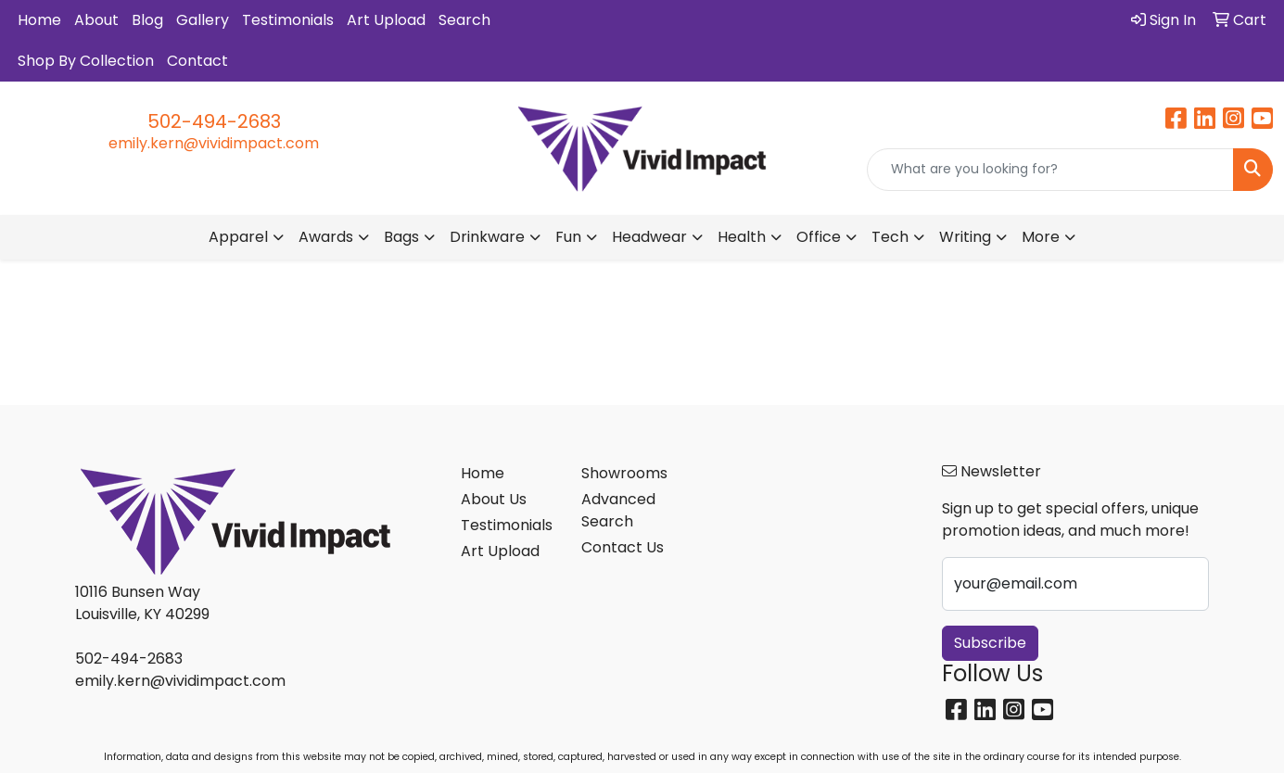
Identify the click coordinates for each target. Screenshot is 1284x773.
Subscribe (990, 642)
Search (464, 20)
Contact (197, 60)
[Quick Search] (1050, 169)
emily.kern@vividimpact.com (213, 143)
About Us (494, 499)
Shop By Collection (86, 60)
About (96, 20)
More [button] (1041, 236)
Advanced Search (618, 510)
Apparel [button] (238, 236)
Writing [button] (965, 236)
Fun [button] (568, 236)
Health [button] (742, 236)
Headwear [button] (649, 236)
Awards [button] (326, 236)
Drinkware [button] (487, 236)
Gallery (202, 20)
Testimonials (288, 20)
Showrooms (624, 473)
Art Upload (386, 20)
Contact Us (622, 547)
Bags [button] (401, 236)
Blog (147, 20)
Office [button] (818, 236)
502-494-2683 (214, 121)
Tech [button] (890, 236)
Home (39, 20)
